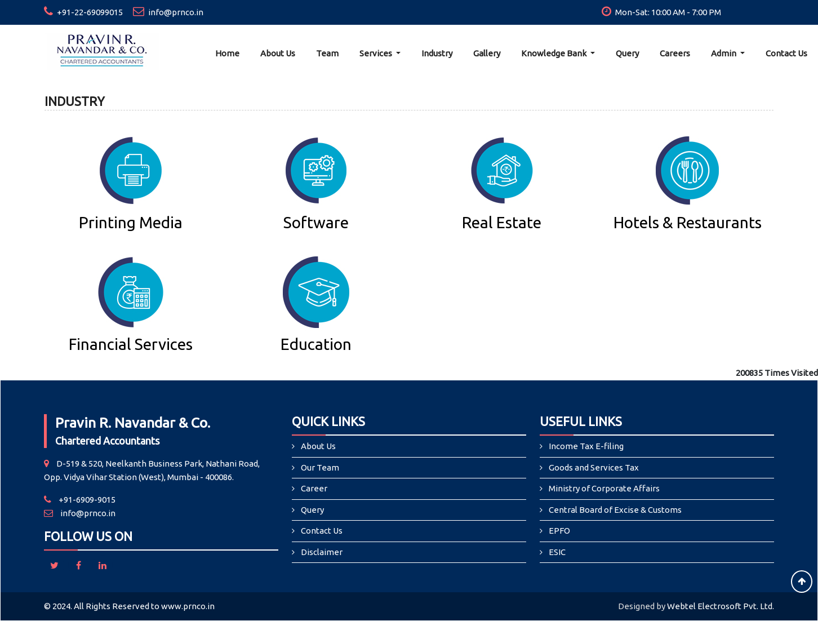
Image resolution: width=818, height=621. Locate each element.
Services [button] (376, 53)
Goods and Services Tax (594, 467)
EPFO (559, 530)
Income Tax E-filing (586, 446)
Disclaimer (322, 552)
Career (314, 488)
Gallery (486, 53)
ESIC (557, 552)
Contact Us (786, 53)
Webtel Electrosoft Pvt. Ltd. (720, 606)
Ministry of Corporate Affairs (604, 488)
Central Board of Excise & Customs (615, 509)
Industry (436, 53)
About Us (277, 53)
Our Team (320, 467)
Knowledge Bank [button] (554, 53)
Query (627, 53)
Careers (675, 53)
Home (227, 53)
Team (327, 53)
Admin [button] (724, 53)
